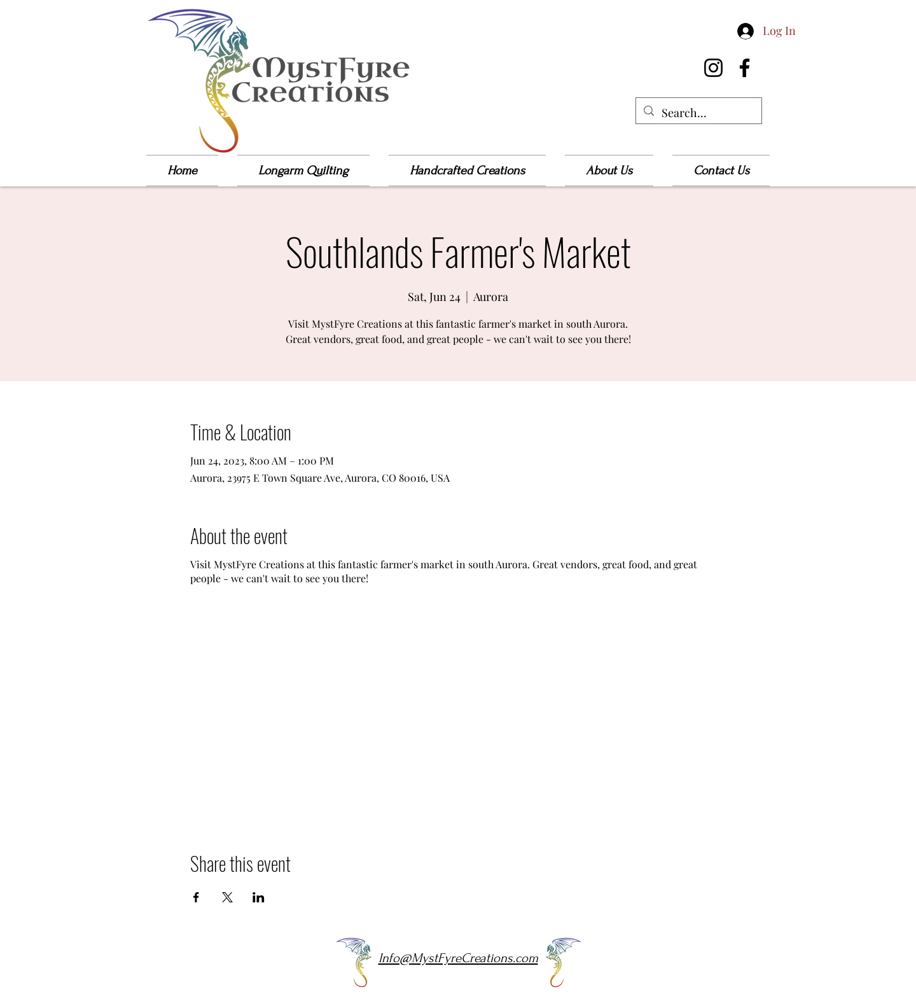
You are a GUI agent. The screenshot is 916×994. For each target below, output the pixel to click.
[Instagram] (713, 67)
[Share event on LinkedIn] (259, 897)
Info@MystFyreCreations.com (458, 958)
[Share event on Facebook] (196, 897)
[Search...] (698, 113)
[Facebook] (744, 67)
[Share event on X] (227, 897)
